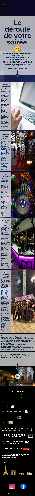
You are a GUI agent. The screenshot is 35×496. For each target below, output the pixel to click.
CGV (26, 494)
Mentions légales (13, 494)
